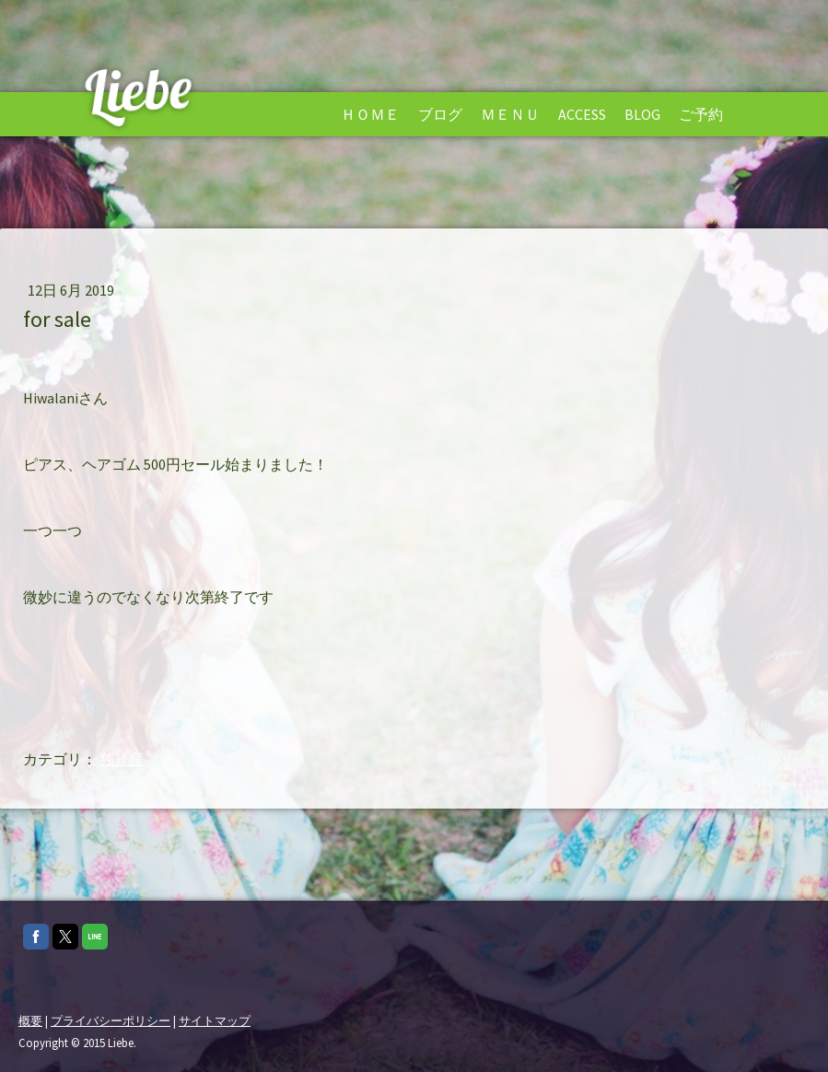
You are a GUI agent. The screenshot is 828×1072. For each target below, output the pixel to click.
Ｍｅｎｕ (510, 114)
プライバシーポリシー (110, 1020)
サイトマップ (215, 1020)
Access (582, 114)
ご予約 (701, 114)
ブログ (440, 114)
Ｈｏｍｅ (370, 114)
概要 (30, 1020)
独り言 (121, 759)
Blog (642, 114)
